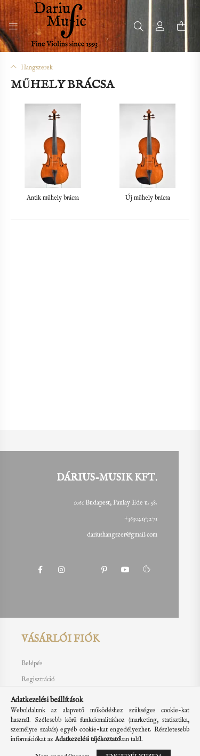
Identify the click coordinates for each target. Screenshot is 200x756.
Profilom (32, 695)
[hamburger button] (13, 26)
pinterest (104, 569)
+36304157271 (140, 519)
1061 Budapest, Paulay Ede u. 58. (115, 503)
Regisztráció (37, 679)
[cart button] (181, 26)
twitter (82, 569)
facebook (40, 569)
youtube (125, 569)
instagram (61, 569)
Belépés (31, 663)
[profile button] (160, 26)
